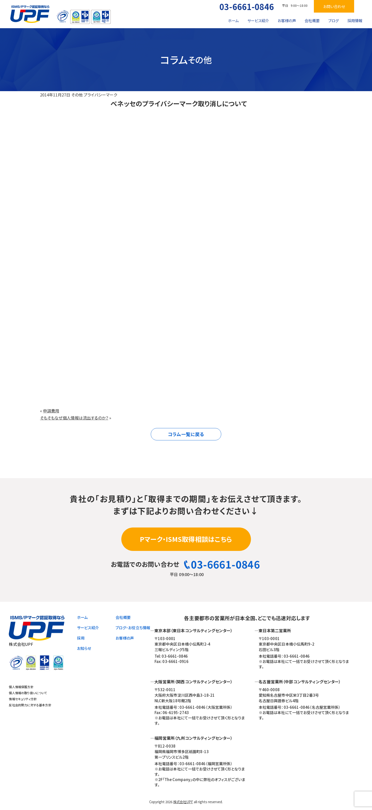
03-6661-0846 (246, 6)
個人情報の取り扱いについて (28, 693)
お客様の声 (287, 20)
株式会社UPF (183, 801)
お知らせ (84, 648)
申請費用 (51, 411)
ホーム (233, 20)
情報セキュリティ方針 (23, 699)
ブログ (333, 20)
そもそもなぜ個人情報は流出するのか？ (74, 418)
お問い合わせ (334, 6)
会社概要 (312, 20)
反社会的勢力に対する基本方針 (30, 705)
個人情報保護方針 (21, 687)
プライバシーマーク (100, 95)
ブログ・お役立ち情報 (133, 627)
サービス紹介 (258, 20)
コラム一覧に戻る (186, 434)
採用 (81, 638)
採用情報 (354, 20)
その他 (77, 95)
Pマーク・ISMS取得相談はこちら (186, 539)
